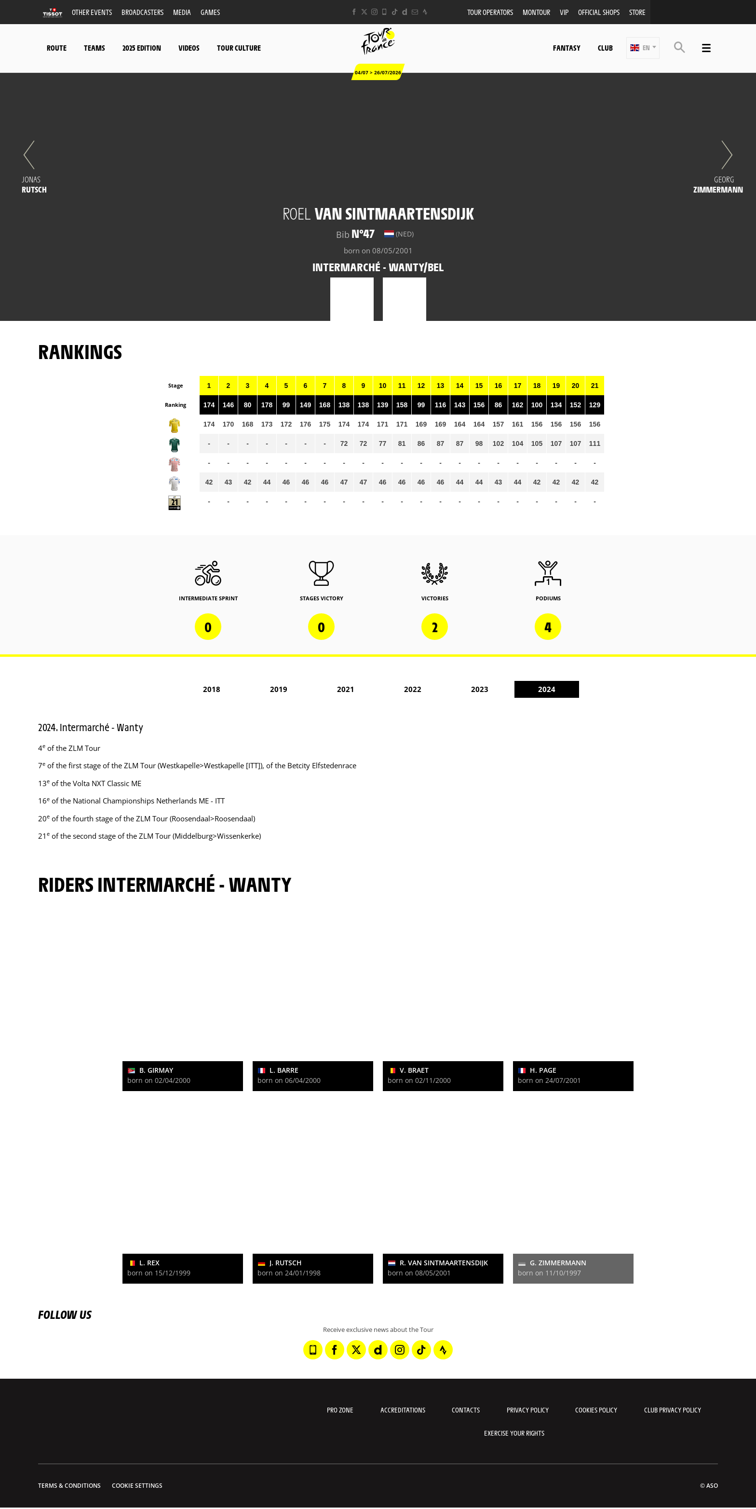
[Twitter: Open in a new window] (364, 12)
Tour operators (490, 11)
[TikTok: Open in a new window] (395, 12)
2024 (546, 689)
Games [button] (210, 11)
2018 (211, 689)
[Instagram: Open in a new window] (374, 12)
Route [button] (57, 47)
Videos (189, 47)
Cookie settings (137, 1485)
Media (182, 11)
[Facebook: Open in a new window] (354, 12)
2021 (345, 689)
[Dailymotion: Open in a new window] (405, 12)
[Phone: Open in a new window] (384, 12)
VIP (564, 11)
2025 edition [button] (141, 47)
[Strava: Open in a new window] (425, 12)
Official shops (599, 11)
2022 (412, 689)
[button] (643, 48)
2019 (278, 689)
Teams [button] (94, 47)
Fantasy (566, 47)
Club (605, 47)
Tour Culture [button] (239, 47)
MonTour (536, 11)
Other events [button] (92, 11)
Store (637, 11)
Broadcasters (142, 11)
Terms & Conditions (69, 1485)
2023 (479, 689)
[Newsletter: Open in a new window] (415, 12)
